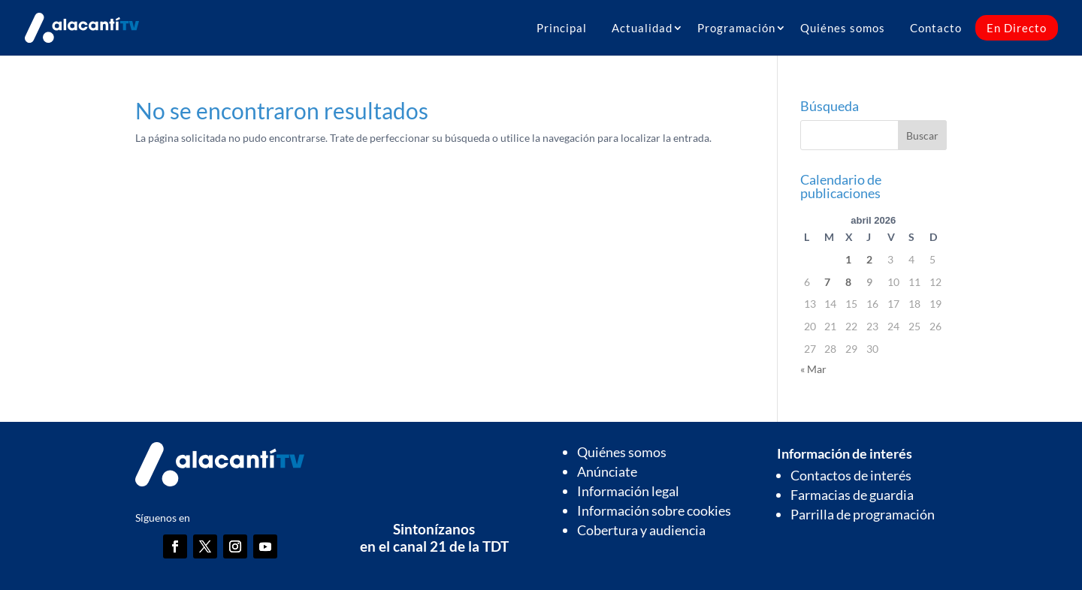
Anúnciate (607, 471)
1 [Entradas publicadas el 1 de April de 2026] (848, 259)
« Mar (813, 369)
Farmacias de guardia (852, 494)
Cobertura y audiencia (641, 530)
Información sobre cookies (654, 510)
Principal (561, 28)
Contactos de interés (850, 475)
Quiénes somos (842, 28)
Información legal (628, 491)
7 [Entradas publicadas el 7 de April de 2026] (827, 281)
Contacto (936, 28)
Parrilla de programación (862, 514)
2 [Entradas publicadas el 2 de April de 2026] (869, 259)
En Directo (1017, 28)
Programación (736, 28)
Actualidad (642, 28)
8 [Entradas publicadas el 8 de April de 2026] (848, 281)
